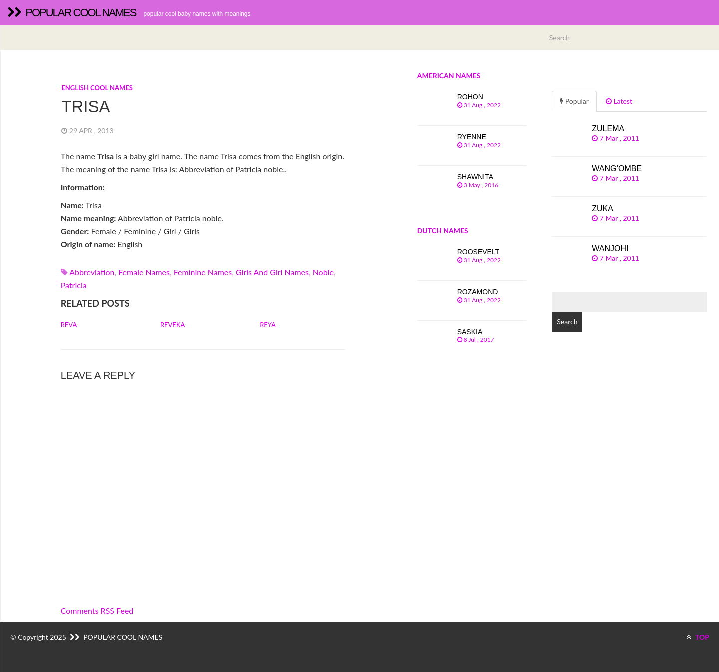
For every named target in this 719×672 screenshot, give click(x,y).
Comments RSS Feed (97, 610)
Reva (69, 325)
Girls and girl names (272, 272)
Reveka (172, 325)
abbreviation (91, 272)
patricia (74, 285)
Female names (144, 272)
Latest (619, 101)
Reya (268, 325)
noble (323, 272)
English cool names (97, 88)
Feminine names (203, 272)
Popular (574, 101)
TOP (697, 637)
